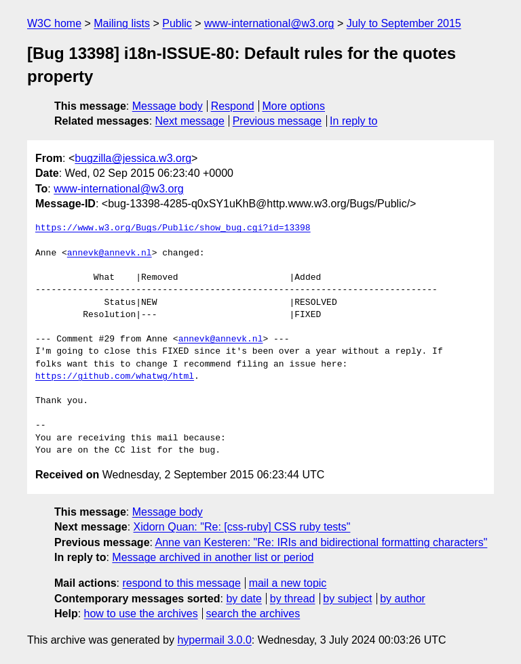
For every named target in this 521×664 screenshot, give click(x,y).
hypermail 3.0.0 (214, 640)
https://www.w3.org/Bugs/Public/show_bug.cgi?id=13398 (173, 228)
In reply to (353, 121)
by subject (347, 598)
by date (243, 598)
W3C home (54, 23)
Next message (190, 121)
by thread (292, 598)
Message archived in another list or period (212, 557)
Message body (167, 106)
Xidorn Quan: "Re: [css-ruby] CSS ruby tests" (242, 527)
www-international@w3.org (269, 23)
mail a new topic (288, 583)
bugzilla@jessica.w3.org (133, 158)
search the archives (253, 613)
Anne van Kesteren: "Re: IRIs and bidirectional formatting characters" (321, 542)
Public (177, 23)
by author (402, 598)
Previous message (277, 121)
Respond (232, 106)
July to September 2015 (404, 23)
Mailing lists (122, 23)
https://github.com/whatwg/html (114, 377)
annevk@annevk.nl (109, 253)
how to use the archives (141, 613)
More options (294, 106)
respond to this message (181, 583)
